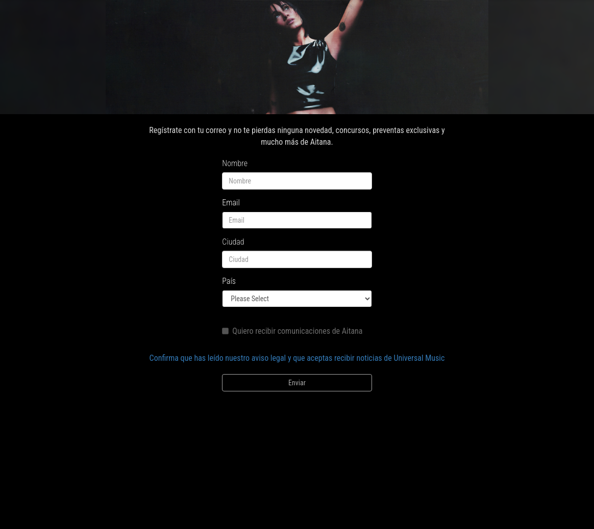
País (229, 281)
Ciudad (233, 242)
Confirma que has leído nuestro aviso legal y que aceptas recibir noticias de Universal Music (297, 358)
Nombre (234, 163)
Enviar (297, 383)
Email (230, 202)
